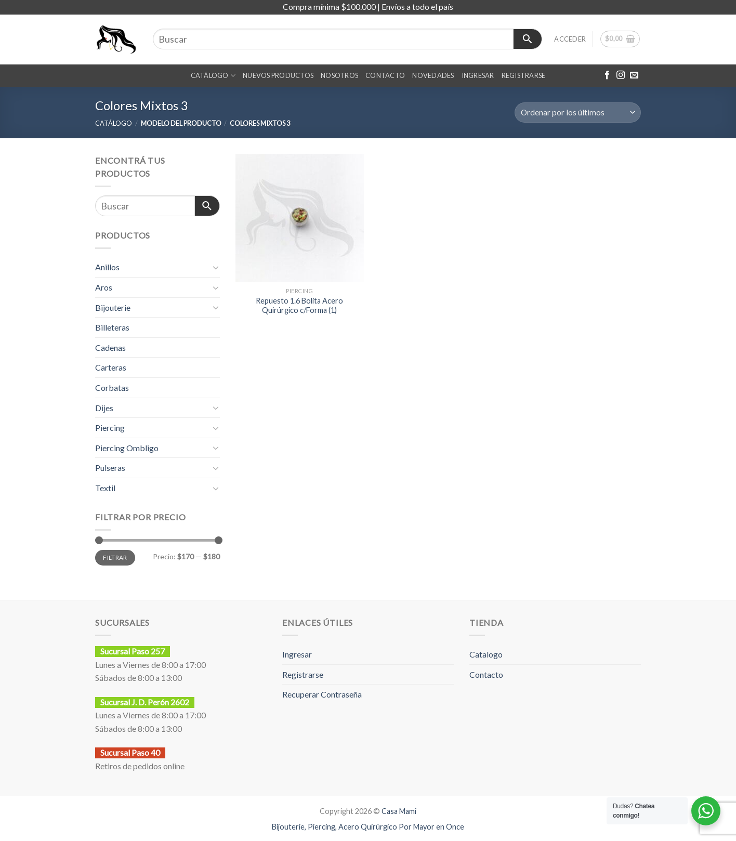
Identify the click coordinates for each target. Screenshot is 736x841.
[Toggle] (216, 267)
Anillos (107, 267)
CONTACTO (385, 75)
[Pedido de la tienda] (578, 112)
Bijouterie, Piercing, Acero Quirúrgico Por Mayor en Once (368, 826)
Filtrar (115, 557)
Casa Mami (399, 811)
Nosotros (339, 75)
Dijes (104, 408)
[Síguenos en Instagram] (620, 75)
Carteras (110, 367)
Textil (105, 488)
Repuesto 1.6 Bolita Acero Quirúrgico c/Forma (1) (299, 305)
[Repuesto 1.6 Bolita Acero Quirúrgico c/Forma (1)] (299, 218)
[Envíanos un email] (634, 75)
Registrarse (302, 674)
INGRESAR (478, 75)
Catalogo (486, 654)
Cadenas (110, 347)
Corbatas (112, 387)
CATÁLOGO (213, 76)
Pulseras (110, 467)
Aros (103, 287)
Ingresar (297, 654)
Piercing (110, 427)
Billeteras (112, 327)
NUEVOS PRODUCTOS (278, 75)
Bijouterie (112, 307)
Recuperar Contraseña (322, 694)
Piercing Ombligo (127, 448)
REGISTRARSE (524, 75)
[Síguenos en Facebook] (607, 75)
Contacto (486, 674)
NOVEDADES (433, 75)
